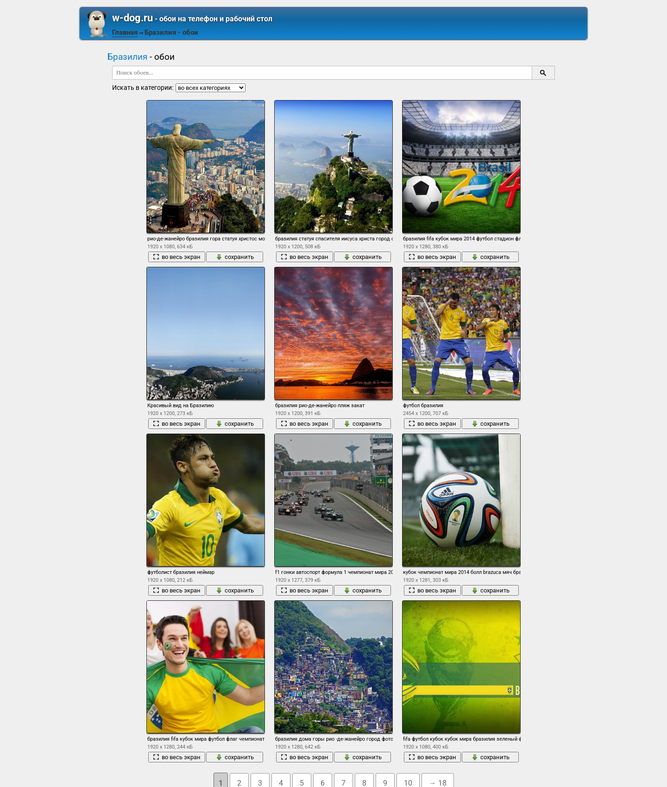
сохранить (235, 256)
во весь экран (177, 256)
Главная (125, 32)
